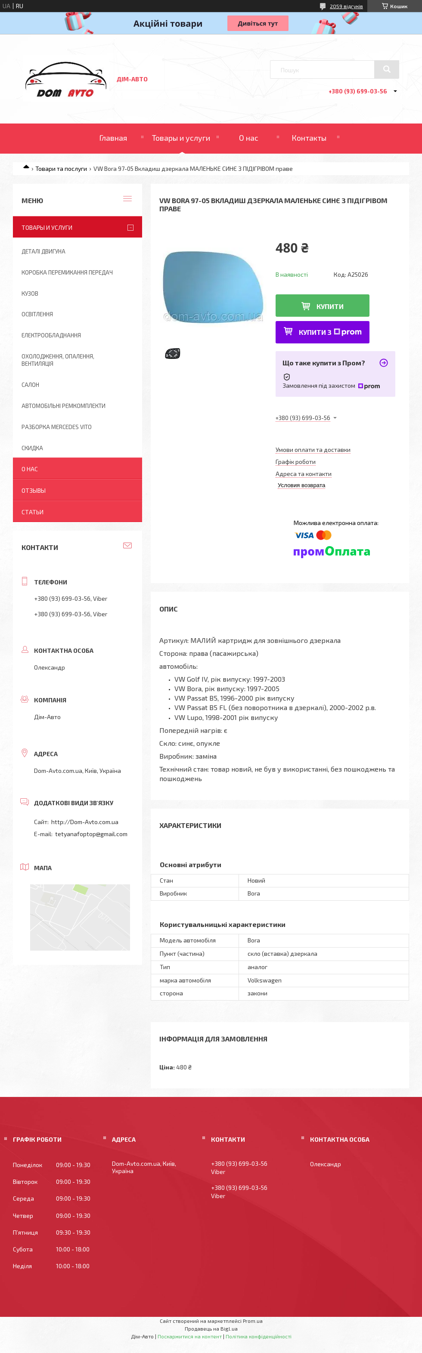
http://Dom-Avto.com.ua (84, 821)
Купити (330, 306)
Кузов (30, 293)
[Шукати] (386, 69)
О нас (248, 137)
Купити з (330, 332)
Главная (113, 137)
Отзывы (34, 490)
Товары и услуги (181, 137)
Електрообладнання (51, 335)
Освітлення (37, 314)
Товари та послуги (61, 168)
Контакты (309, 137)
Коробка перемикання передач (67, 272)
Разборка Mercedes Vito (57, 426)
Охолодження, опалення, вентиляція (58, 360)
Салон (30, 384)
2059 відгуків (346, 6)
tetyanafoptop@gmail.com (91, 833)
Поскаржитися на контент (190, 1336)
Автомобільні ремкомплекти (64, 405)
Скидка (32, 448)
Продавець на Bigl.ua (211, 1328)
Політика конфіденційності (259, 1336)
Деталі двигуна (43, 251)
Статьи (32, 512)
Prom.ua (253, 1321)
